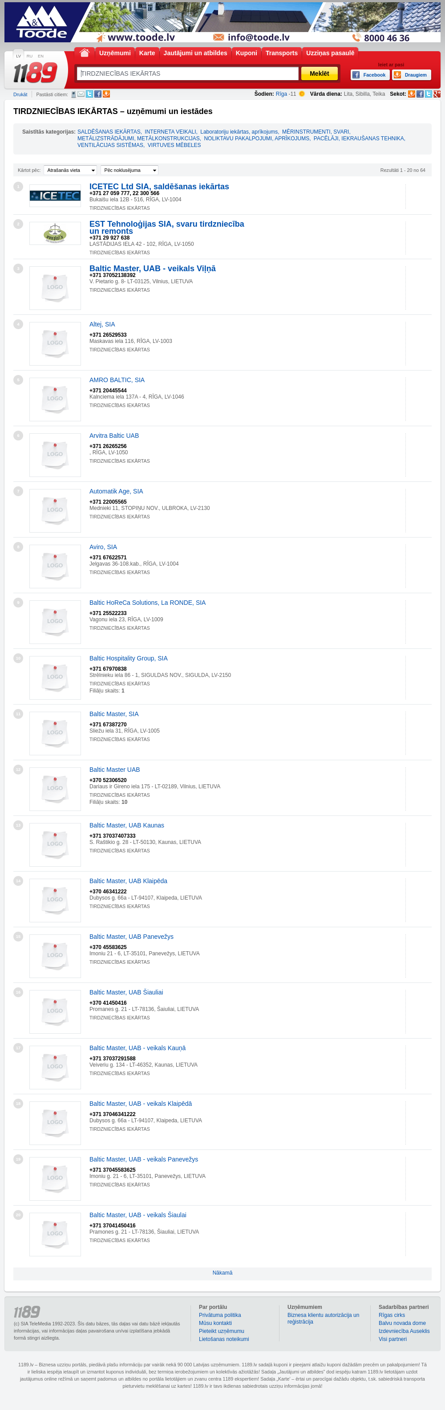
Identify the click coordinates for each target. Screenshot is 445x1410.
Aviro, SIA (103, 546)
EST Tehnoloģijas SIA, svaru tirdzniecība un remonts (166, 228)
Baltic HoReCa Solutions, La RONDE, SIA (147, 602)
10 (18, 658)
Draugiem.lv (106, 94)
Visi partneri (393, 1339)
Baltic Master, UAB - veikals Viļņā (152, 268)
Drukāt (20, 94)
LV (18, 56)
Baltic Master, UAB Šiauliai (126, 992)
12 (18, 769)
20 (18, 1215)
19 (18, 1159)
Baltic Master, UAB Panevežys (131, 936)
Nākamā (223, 1273)
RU (29, 56)
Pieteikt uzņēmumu (221, 1331)
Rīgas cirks (392, 1315)
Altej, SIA (102, 324)
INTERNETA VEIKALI (170, 132)
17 (18, 1048)
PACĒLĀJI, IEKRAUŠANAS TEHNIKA (359, 138)
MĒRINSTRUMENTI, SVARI (315, 132)
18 (18, 1103)
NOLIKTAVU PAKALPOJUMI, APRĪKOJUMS (256, 138)
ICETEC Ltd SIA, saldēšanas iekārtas (159, 186)
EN (41, 56)
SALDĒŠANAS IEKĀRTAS (109, 132)
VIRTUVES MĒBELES (174, 145)
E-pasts (81, 94)
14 (18, 881)
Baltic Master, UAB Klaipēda (128, 880)
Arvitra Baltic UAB (114, 435)
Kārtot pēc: (29, 170)
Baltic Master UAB (114, 769)
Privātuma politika (220, 1315)
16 (18, 992)
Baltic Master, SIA (113, 713)
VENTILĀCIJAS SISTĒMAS (110, 145)
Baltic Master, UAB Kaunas (126, 825)
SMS (74, 94)
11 (18, 714)
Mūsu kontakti (215, 1323)
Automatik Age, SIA (116, 491)
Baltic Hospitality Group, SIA (128, 658)
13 (18, 825)
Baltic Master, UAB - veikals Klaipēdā (140, 1103)
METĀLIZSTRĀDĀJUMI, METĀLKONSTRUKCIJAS (138, 138)
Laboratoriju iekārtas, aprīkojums (239, 132)
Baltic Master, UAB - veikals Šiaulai (137, 1214)
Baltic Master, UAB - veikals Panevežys (143, 1159)
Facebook (97, 94)
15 (18, 936)
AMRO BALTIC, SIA (117, 379)
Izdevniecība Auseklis (404, 1331)
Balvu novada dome (402, 1323)
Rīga (281, 94)
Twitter (89, 94)
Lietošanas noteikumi (224, 1339)
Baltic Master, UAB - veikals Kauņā (137, 1047)
